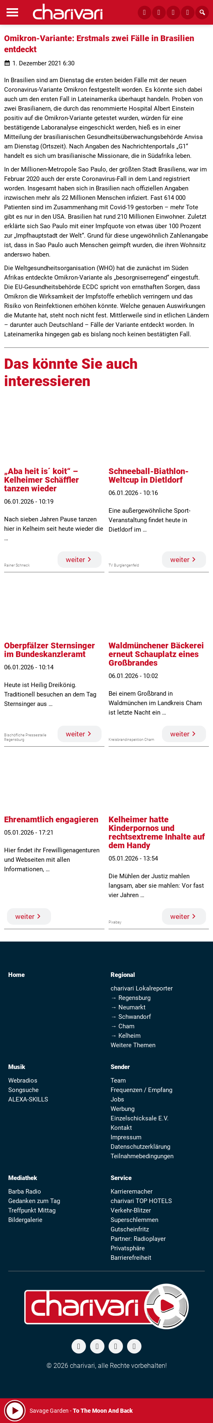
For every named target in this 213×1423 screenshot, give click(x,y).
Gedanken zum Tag (34, 1201)
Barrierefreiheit (131, 1257)
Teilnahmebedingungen (142, 1156)
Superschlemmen (134, 1220)
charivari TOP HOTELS (141, 1201)
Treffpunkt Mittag (32, 1210)
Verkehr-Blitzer (131, 1210)
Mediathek (22, 1178)
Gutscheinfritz (130, 1229)
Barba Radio (24, 1191)
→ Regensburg (130, 998)
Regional (123, 975)
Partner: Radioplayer (138, 1239)
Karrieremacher (132, 1191)
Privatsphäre (128, 1248)
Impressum (126, 1137)
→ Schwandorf (131, 1016)
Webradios (22, 1080)
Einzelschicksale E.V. (140, 1118)
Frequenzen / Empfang (141, 1090)
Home (16, 975)
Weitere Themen (133, 1045)
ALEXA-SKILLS (28, 1099)
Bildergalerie (25, 1220)
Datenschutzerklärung (140, 1146)
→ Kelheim (126, 1035)
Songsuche (23, 1090)
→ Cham (122, 1026)
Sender (120, 1067)
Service (121, 1178)
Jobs (117, 1099)
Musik (16, 1067)
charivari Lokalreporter (142, 988)
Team (118, 1080)
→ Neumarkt (128, 1007)
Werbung (122, 1109)
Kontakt (121, 1127)
